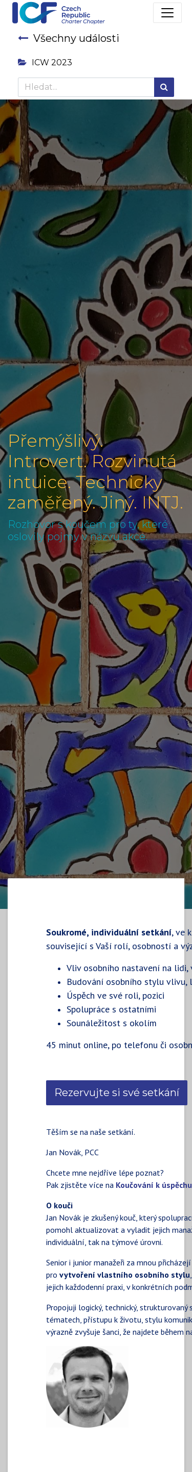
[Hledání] (164, 87)
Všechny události (68, 38)
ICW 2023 (45, 62)
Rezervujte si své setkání (116, 1092)
